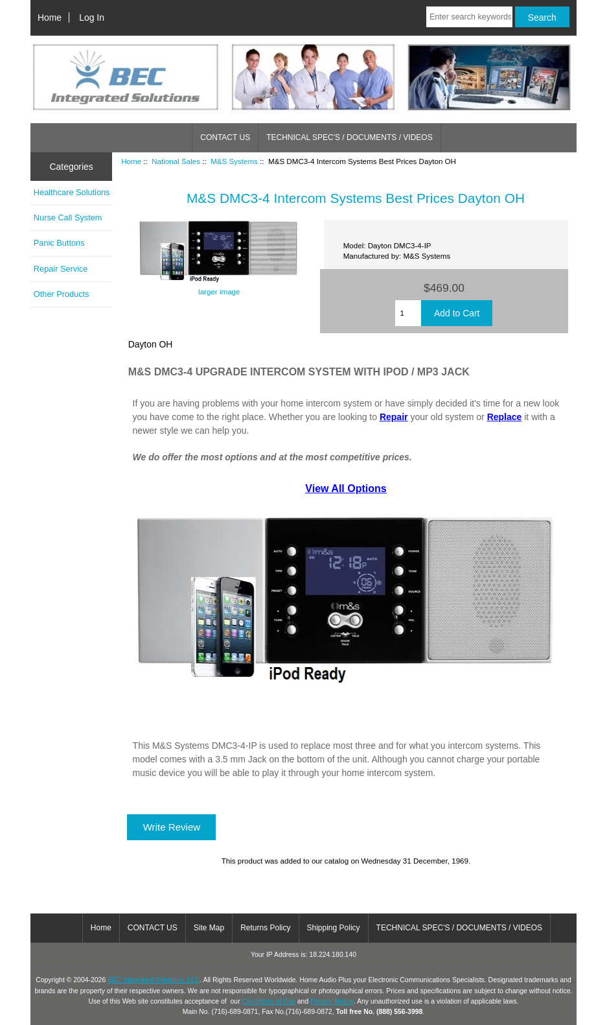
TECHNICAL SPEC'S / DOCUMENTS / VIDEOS (349, 137)
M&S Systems (234, 161)
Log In (91, 17)
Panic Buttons (59, 243)
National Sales (176, 161)
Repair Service (61, 269)
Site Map (209, 927)
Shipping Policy (333, 927)
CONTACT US (225, 137)
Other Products (61, 294)
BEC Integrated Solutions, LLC (154, 980)
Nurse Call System (68, 217)
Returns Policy (265, 927)
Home (50, 17)
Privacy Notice (332, 1001)
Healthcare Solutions (72, 192)
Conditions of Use (268, 1001)
